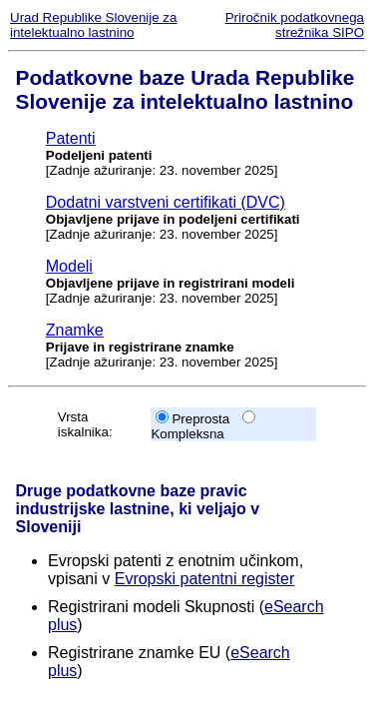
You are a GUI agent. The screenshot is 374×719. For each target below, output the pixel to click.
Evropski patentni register (205, 578)
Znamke (75, 330)
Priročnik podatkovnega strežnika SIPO (294, 25)
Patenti (71, 138)
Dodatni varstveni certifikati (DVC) (165, 202)
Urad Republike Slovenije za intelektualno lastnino (93, 25)
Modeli (69, 266)
